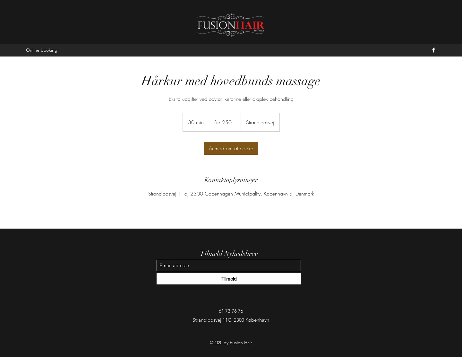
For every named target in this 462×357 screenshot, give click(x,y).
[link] (231, 148)
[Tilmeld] (229, 278)
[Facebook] (433, 50)
